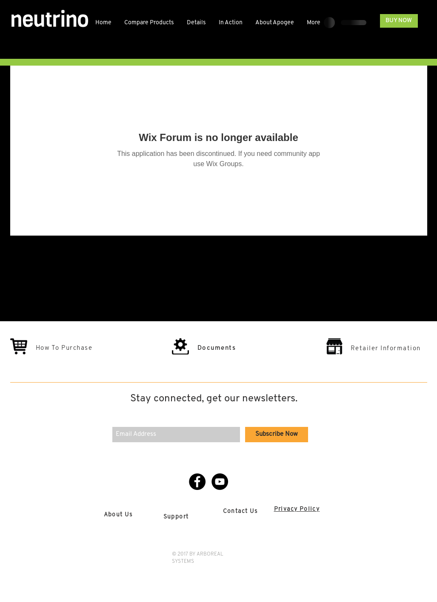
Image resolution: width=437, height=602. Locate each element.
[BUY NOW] (399, 21)
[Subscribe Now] (276, 434)
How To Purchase (64, 348)
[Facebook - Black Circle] (197, 481)
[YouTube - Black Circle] (219, 481)
